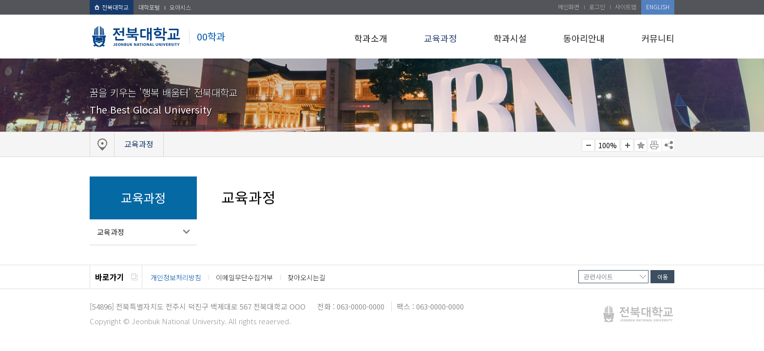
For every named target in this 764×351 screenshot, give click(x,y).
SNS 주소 (668, 145)
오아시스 (180, 7)
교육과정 (440, 38)
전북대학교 (112, 7)
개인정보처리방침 (176, 277)
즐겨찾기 (640, 145)
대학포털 (149, 7)
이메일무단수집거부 (244, 277)
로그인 (597, 6)
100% (607, 145)
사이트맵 (625, 6)
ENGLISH (657, 6)
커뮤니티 (657, 38)
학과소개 (370, 38)
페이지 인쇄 (655, 145)
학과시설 (510, 38)
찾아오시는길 (306, 277)
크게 (627, 145)
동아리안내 (584, 38)
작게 (588, 145)
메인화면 (568, 6)
